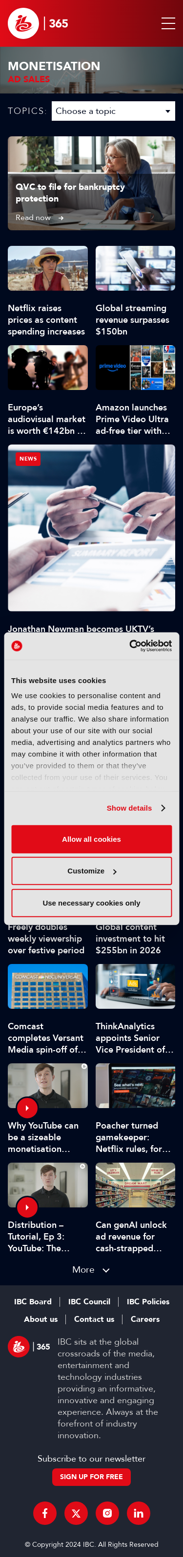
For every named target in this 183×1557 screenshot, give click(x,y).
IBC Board (33, 1302)
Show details (129, 808)
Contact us (94, 1319)
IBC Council (89, 1302)
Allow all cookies (91, 838)
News (28, 459)
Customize (91, 871)
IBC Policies (148, 1302)
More (83, 1269)
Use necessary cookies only (91, 902)
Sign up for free (91, 1477)
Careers (145, 1319)
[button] (166, 23)
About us (41, 1319)
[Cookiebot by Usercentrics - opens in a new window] (130, 646)
